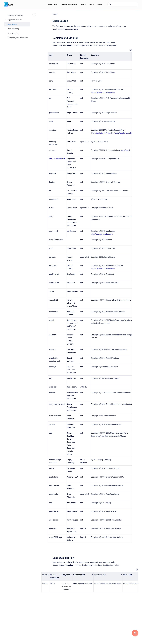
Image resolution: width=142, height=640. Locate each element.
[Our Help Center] (6, 33)
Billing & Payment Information (18, 38)
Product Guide (52, 4)
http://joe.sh (125, 150)
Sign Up (99, 4)
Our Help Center (13, 33)
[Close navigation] (34, 14)
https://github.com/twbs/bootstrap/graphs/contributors (113, 133)
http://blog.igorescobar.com (102, 234)
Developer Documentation (69, 4)
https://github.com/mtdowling (103, 92)
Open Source (12, 24)
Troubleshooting (13, 29)
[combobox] (122, 4)
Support (83, 4)
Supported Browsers (15, 20)
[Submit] (110, 4)
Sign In (91, 4)
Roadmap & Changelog (15, 15)
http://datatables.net (57, 159)
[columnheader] (45, 576)
